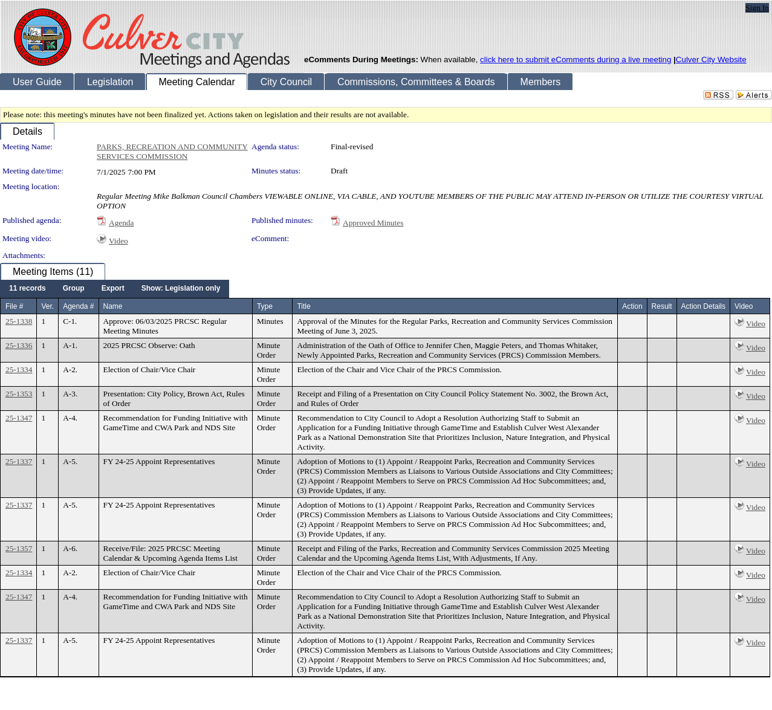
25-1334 (18, 369)
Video (118, 240)
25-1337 (18, 461)
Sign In (757, 7)
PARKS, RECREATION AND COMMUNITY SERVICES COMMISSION (172, 151)
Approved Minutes (373, 222)
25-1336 (18, 345)
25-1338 (18, 321)
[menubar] (114, 289)
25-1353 (18, 393)
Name (113, 306)
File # (14, 306)
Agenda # (78, 306)
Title (303, 306)
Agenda (121, 222)
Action (632, 306)
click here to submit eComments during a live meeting (575, 59)
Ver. (47, 306)
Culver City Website (711, 59)
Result (662, 306)
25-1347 (18, 417)
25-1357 (18, 548)
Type (265, 306)
